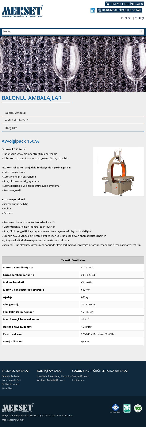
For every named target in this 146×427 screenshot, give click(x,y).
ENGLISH (126, 18)
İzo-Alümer (78, 380)
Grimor (20, 419)
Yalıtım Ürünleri (80, 376)
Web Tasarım (9, 419)
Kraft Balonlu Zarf (16, 120)
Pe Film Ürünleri (10, 384)
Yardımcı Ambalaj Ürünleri (51, 380)
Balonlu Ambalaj (15, 113)
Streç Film (11, 128)
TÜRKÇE (139, 18)
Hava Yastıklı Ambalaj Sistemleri (54, 376)
